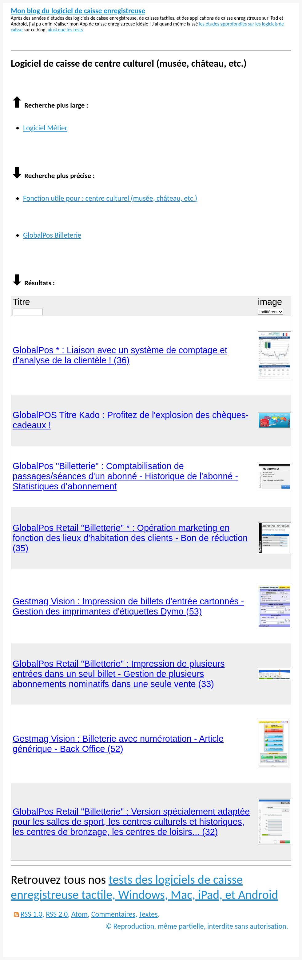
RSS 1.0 (31, 914)
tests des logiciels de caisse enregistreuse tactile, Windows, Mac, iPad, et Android (144, 887)
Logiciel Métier (45, 127)
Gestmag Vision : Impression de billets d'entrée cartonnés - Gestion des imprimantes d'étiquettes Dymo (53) (128, 606)
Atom (79, 914)
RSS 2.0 (57, 914)
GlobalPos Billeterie (52, 235)
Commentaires (113, 914)
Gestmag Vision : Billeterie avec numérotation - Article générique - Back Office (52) (118, 744)
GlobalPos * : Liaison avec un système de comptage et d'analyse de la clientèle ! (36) (120, 355)
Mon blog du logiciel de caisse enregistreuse (78, 10)
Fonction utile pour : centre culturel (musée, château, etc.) (110, 198)
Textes (148, 914)
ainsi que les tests (65, 30)
